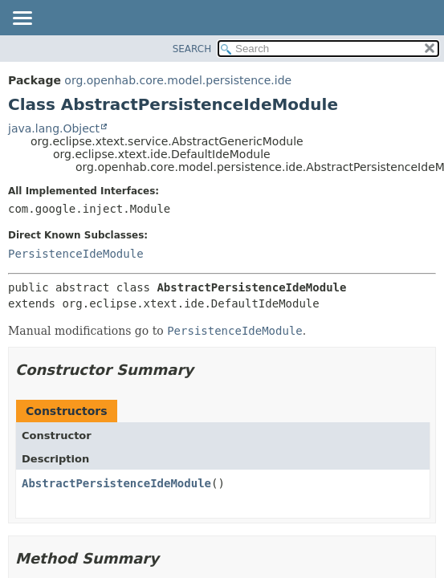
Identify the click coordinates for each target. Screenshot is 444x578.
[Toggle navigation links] (21, 19)
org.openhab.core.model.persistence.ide (177, 80)
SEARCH (192, 49)
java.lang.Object (54, 128)
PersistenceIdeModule (76, 253)
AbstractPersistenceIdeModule (116, 483)
